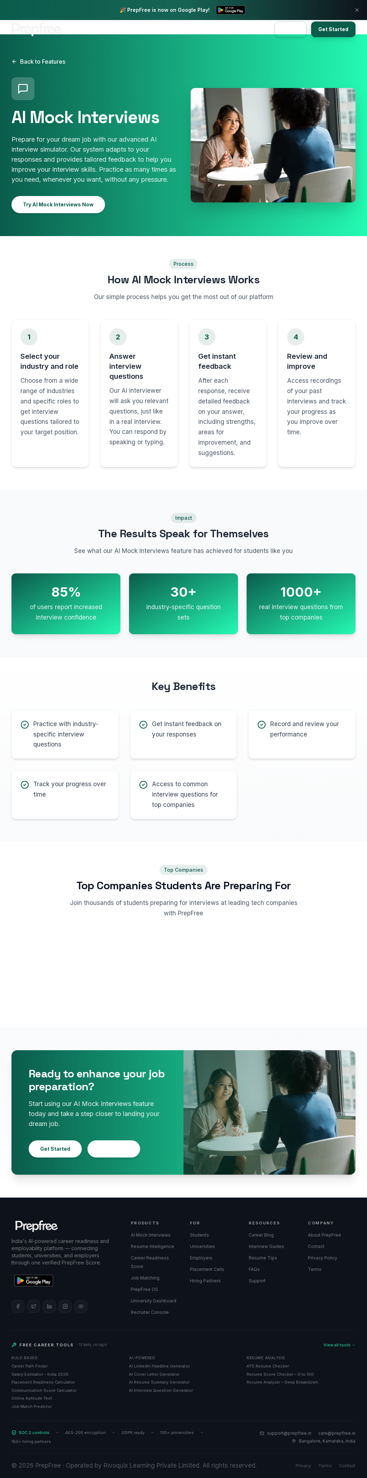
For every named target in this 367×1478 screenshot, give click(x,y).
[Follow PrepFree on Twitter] (33, 1306)
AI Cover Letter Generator (154, 1374)
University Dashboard (153, 1300)
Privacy (303, 1465)
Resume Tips (263, 1258)
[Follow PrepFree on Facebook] (17, 1306)
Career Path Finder (29, 1366)
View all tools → (340, 1344)
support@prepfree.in (289, 1433)
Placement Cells (207, 1269)
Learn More (113, 1149)
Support (257, 1280)
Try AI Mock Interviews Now (58, 204)
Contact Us (244, 29)
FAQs (254, 1269)
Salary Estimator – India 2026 (39, 1374)
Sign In (290, 29)
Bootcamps (92, 29)
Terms (314, 1269)
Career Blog (261, 1235)
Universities (170, 29)
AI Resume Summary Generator (159, 1382)
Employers (131, 29)
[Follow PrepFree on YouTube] (81, 1306)
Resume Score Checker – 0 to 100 (280, 1374)
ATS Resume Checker (268, 1366)
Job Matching (145, 1278)
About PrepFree (324, 1235)
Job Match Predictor (31, 1406)
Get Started (333, 29)
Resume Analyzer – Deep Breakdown (282, 1382)
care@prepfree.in (337, 1433)
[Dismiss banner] (357, 10)
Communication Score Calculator (44, 1390)
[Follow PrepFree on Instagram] (65, 1306)
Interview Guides (266, 1246)
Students (199, 1235)
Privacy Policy (322, 1258)
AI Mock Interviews (151, 1235)
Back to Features (38, 61)
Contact (316, 1246)
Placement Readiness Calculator (43, 1382)
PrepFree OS (144, 1289)
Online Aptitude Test (31, 1398)
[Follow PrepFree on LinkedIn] (49, 1306)
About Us (207, 29)
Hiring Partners (205, 1280)
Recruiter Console (150, 1312)
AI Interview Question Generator (161, 1390)
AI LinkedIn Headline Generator (159, 1366)
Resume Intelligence (152, 1246)
